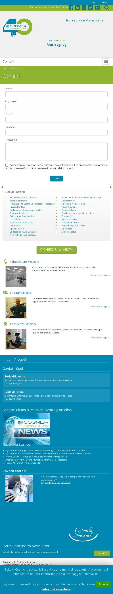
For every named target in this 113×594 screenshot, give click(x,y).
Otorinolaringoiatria (19, 213)
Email (9, 114)
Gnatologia (67, 228)
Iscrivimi (102, 553)
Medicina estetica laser (21, 222)
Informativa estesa (56, 589)
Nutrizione (15, 219)
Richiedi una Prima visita (84, 20)
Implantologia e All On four (74, 225)
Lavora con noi (15, 471)
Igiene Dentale (17, 228)
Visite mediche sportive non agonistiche (81, 197)
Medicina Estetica (70, 222)
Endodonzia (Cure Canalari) (23, 232)
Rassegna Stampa (17, 444)
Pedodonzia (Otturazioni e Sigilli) (25, 210)
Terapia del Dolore (18, 200)
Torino (94, 2)
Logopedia (15, 225)
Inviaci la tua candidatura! (56, 483)
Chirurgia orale (69, 232)
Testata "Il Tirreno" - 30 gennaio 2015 (23, 463)
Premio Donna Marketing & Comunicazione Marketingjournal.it (36, 456)
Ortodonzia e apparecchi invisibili (78, 213)
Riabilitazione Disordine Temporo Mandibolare (32, 204)
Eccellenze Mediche (23, 324)
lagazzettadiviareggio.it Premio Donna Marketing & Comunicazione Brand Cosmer (45, 450)
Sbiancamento (69, 200)
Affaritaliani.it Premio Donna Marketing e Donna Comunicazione (36, 460)
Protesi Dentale (17, 207)
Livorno (103, 2)
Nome (9, 88)
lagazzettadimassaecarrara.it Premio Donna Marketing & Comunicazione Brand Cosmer (48, 453)
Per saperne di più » (100, 275)
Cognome (11, 101)
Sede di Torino (14, 392)
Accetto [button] (103, 584)
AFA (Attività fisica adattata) (23, 235)
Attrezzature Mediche (24, 261)
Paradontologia (69, 210)
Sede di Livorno (15, 376)
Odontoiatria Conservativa (22, 216)
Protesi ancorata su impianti (23, 197)
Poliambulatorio (69, 207)
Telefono (9, 127)
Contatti (8, 61)
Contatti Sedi (13, 369)
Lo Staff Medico (20, 293)
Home (6, 68)
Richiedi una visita (56, 249)
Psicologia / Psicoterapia (73, 204)
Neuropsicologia (69, 219)
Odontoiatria (67, 216)
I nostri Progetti (15, 359)
